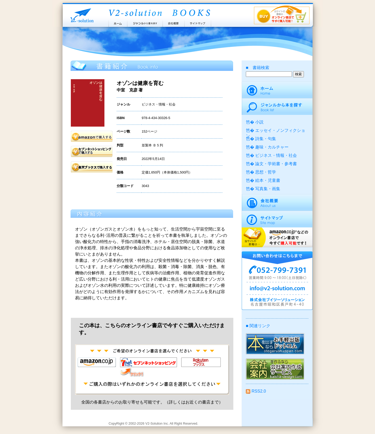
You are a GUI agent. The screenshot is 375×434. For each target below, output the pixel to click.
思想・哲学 (265, 172)
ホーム (117, 22)
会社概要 (174, 22)
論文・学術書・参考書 (276, 164)
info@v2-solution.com (277, 289)
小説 (259, 122)
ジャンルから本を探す (144, 22)
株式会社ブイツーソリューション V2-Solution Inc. (81, 15)
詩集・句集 (265, 139)
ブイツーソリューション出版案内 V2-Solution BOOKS (159, 13)
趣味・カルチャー (272, 147)
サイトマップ (198, 22)
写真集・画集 (267, 189)
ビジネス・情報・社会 (276, 155)
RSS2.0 (256, 391)
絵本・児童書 (267, 180)
